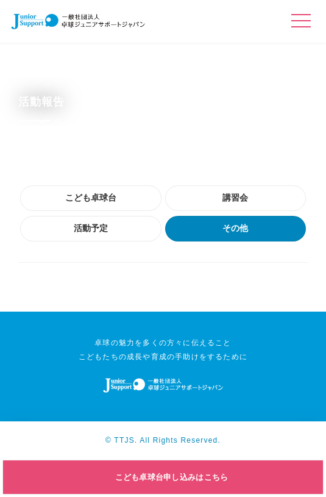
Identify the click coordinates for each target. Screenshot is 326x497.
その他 (235, 228)
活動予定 (91, 228)
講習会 (235, 197)
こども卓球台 (90, 197)
